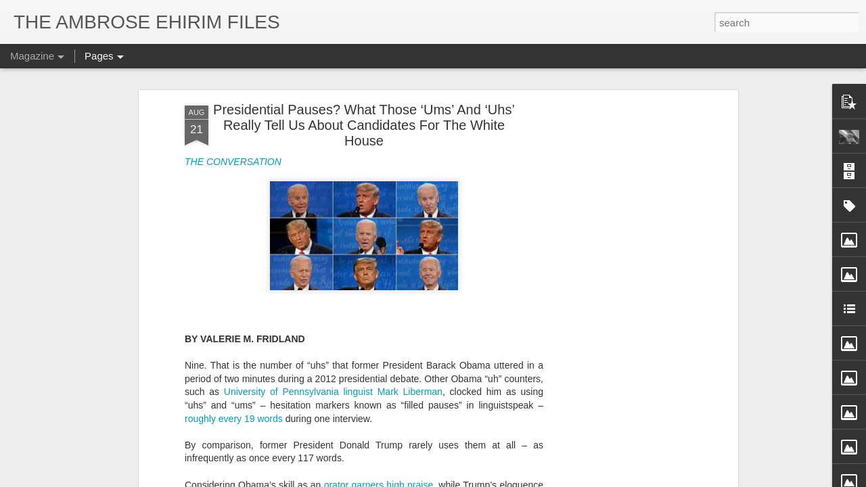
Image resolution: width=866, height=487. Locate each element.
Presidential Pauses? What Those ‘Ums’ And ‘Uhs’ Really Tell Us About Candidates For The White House (364, 125)
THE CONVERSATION (233, 161)
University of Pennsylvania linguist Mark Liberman (333, 391)
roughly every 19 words (234, 418)
